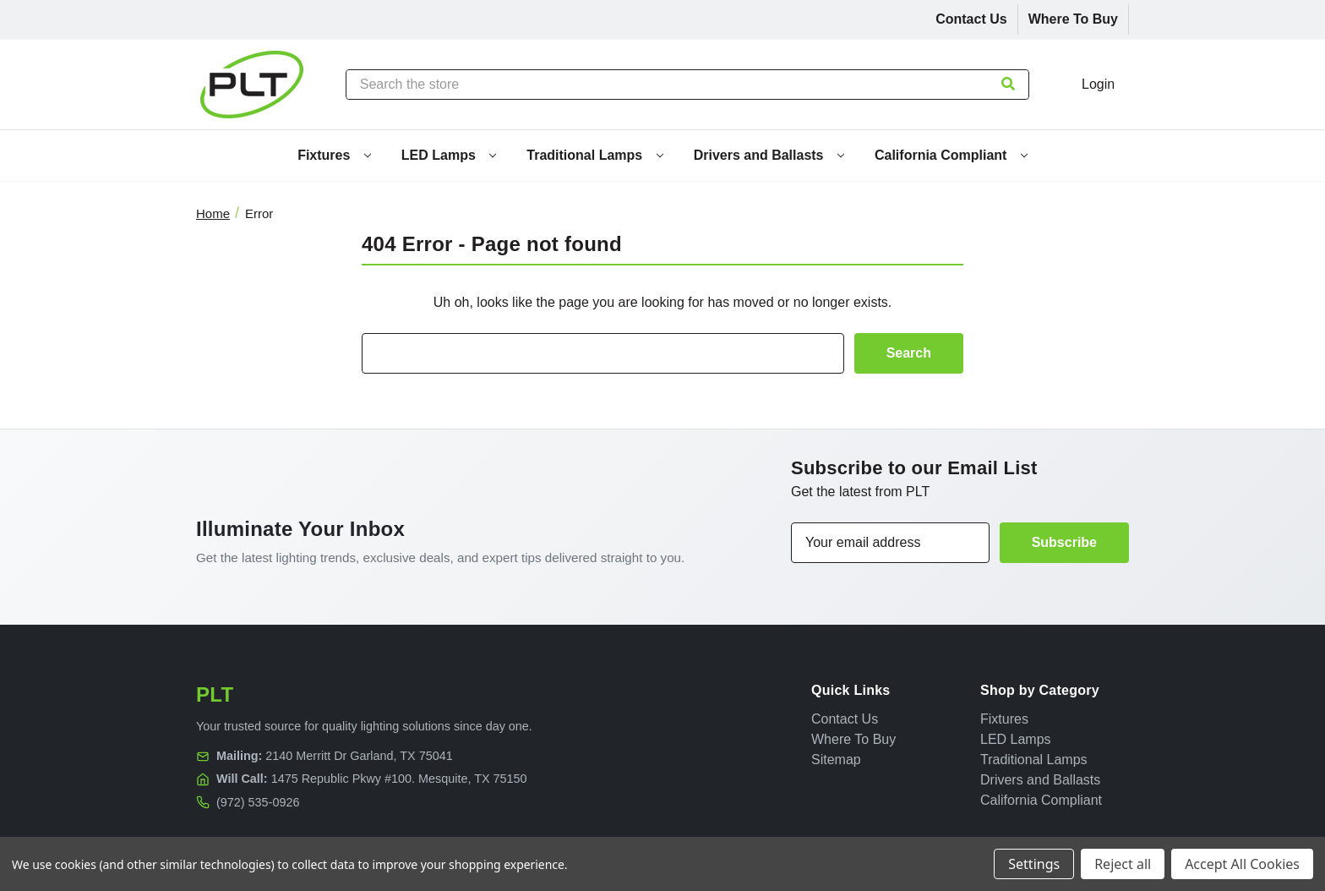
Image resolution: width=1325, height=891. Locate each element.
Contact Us (970, 19)
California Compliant (951, 155)
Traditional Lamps (594, 155)
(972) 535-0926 (257, 802)
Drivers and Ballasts (769, 155)
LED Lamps (448, 155)
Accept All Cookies (1242, 864)
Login (1098, 84)
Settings (1034, 864)
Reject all (1122, 864)
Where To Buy (1073, 19)
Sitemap (836, 759)
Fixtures (334, 155)
